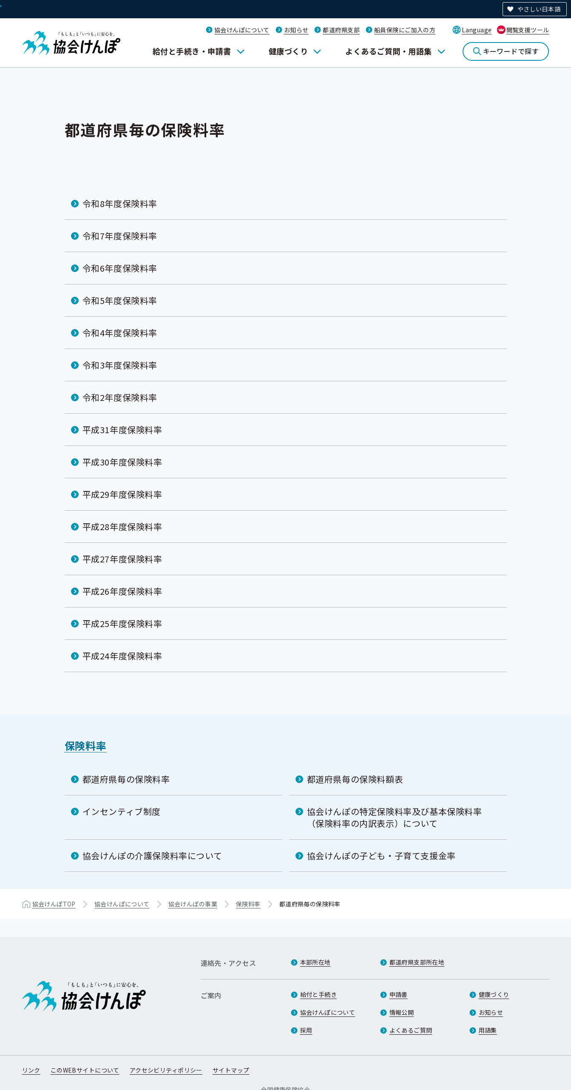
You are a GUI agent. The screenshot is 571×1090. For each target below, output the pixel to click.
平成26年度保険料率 (122, 591)
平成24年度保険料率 (122, 656)
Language (476, 30)
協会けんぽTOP (54, 904)
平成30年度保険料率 (122, 462)
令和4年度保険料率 (119, 332)
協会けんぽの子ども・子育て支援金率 (381, 855)
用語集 (488, 1030)
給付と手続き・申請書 (192, 51)
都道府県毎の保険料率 (126, 779)
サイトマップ (231, 1070)
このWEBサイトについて (85, 1070)
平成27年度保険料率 (122, 559)
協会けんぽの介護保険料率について (152, 855)
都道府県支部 (341, 30)
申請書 (398, 994)
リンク (31, 1070)
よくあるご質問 (410, 1030)
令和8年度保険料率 (119, 203)
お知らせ (296, 30)
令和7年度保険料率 (119, 236)
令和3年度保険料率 (119, 365)
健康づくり (288, 51)
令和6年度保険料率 (119, 268)
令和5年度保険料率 (119, 300)
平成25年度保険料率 (122, 623)
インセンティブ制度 (121, 811)
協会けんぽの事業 (192, 904)
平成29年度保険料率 (122, 494)
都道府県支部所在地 (417, 962)
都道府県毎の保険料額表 (355, 779)
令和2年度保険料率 (119, 397)
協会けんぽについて (242, 30)
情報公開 (401, 1012)
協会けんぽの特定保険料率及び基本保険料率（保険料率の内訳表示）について (394, 817)
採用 (306, 1030)
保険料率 (86, 745)
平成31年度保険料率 (122, 429)
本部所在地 (315, 962)
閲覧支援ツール (527, 30)
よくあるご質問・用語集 (388, 51)
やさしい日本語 (538, 9)
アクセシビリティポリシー (166, 1070)
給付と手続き (318, 994)
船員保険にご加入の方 (404, 30)
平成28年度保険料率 (122, 526)
